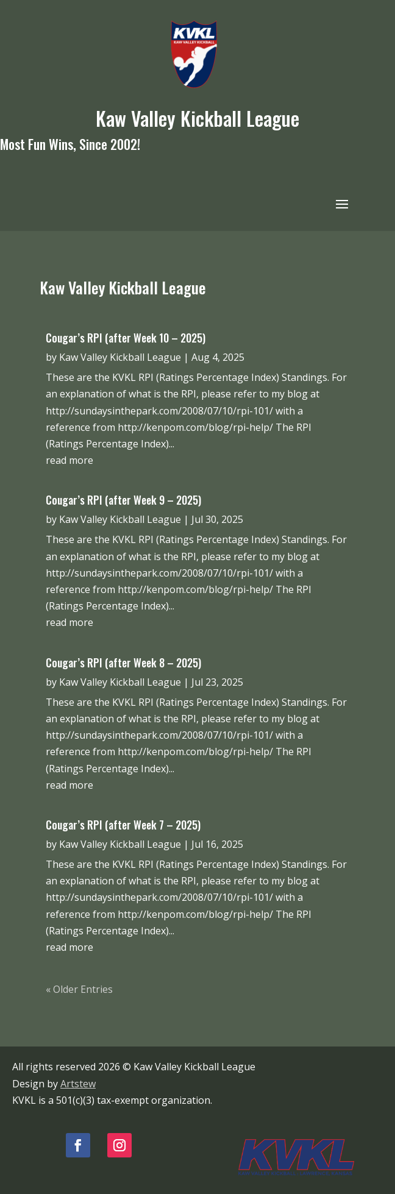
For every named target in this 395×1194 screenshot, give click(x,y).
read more (69, 460)
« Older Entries (79, 989)
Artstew (78, 1083)
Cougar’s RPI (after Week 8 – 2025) (123, 662)
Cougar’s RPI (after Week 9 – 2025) (123, 500)
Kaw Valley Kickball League (120, 357)
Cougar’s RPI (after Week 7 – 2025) (123, 825)
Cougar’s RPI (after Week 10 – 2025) (125, 338)
